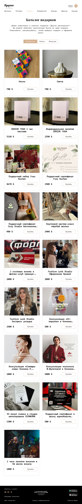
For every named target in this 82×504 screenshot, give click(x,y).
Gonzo (42, 41)
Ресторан (19, 11)
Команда (54, 11)
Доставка (7, 11)
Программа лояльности (11, 496)
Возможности (41, 11)
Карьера (75, 11)
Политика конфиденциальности (41, 500)
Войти (70, 6)
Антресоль (30, 41)
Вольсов (52, 41)
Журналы (64, 11)
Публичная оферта (73, 500)
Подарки (30, 11)
